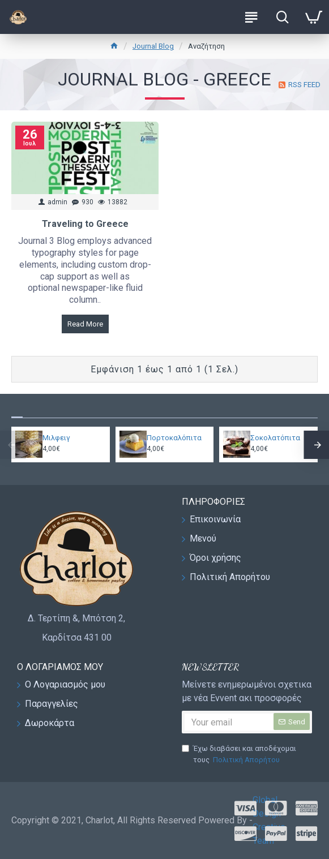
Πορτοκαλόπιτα (174, 437)
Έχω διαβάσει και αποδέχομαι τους (239, 754)
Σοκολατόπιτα (275, 437)
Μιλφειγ (56, 437)
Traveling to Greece (85, 223)
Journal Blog (153, 46)
